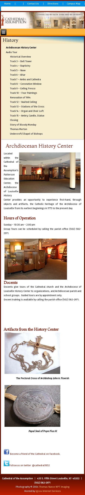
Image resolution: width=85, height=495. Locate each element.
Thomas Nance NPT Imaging (54, 486)
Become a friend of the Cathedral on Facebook (34, 453)
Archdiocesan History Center (21, 47)
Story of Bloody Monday (23, 124)
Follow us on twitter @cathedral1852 (29, 465)
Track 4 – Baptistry (20, 65)
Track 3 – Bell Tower (21, 61)
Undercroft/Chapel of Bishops (26, 133)
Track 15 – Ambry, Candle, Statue (27, 115)
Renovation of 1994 (20, 97)
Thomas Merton (18, 129)
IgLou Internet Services (48, 491)
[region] (42, 20)
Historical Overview (20, 56)
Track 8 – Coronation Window (25, 83)
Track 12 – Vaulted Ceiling (23, 102)
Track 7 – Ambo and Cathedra (25, 79)
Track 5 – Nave (18, 70)
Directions (52, 3)
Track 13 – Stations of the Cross (27, 106)
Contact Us (33, 3)
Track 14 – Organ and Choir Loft (27, 111)
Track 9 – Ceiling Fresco (22, 88)
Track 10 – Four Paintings (23, 92)
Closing (14, 120)
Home (7, 3)
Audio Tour (11, 52)
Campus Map (73, 3)
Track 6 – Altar (17, 74)
